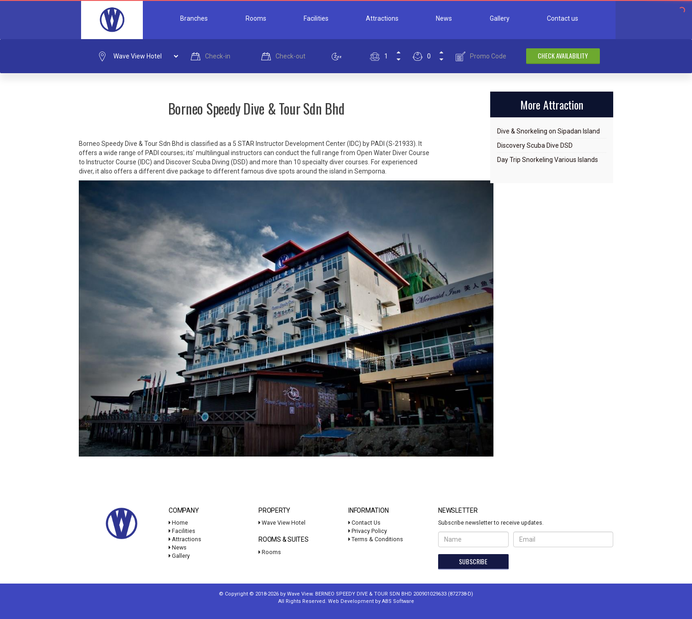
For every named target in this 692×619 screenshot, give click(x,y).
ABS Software (398, 601)
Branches (194, 18)
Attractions (382, 18)
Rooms (256, 18)
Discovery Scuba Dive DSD (535, 145)
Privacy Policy (367, 530)
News (444, 18)
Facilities (316, 18)
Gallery (500, 18)
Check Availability (563, 55)
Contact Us (364, 522)
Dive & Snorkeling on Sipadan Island (548, 131)
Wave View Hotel (281, 522)
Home (178, 522)
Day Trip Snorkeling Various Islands (547, 159)
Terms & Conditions (375, 539)
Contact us (562, 18)
